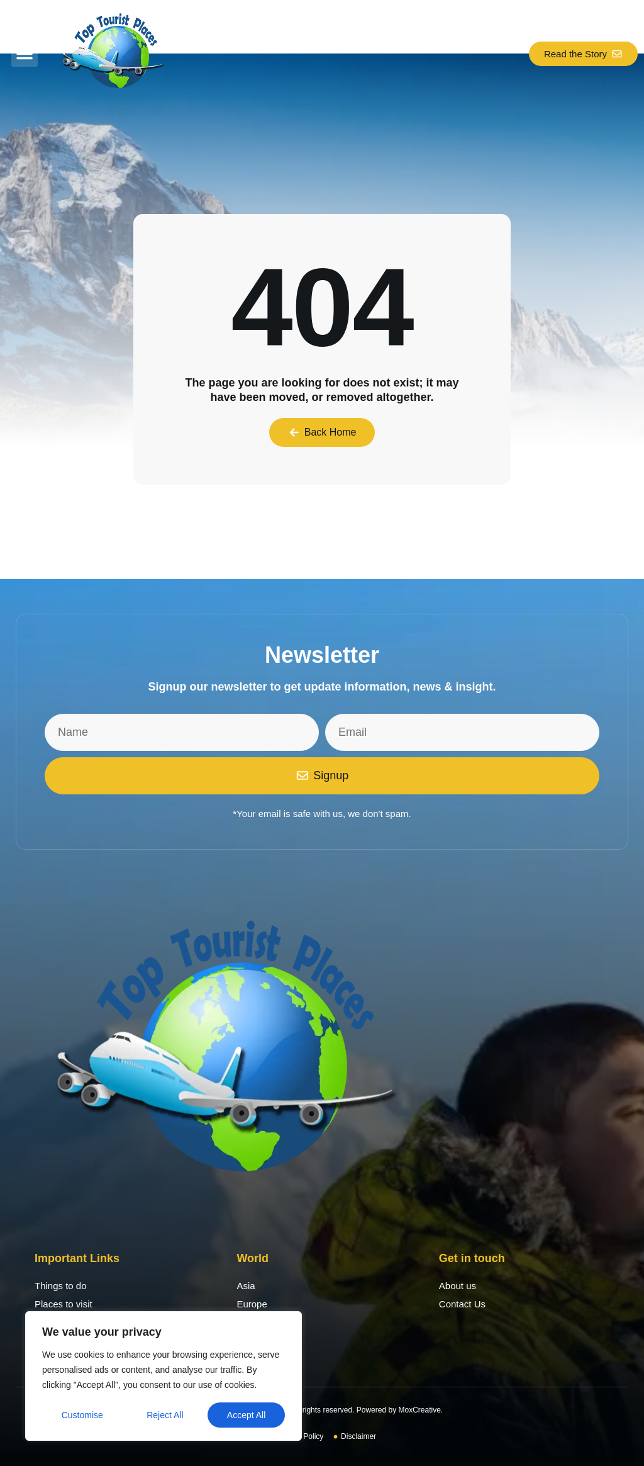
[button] (24, 53)
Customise (82, 1415)
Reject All (165, 1415)
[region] (163, 1376)
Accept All (246, 1415)
